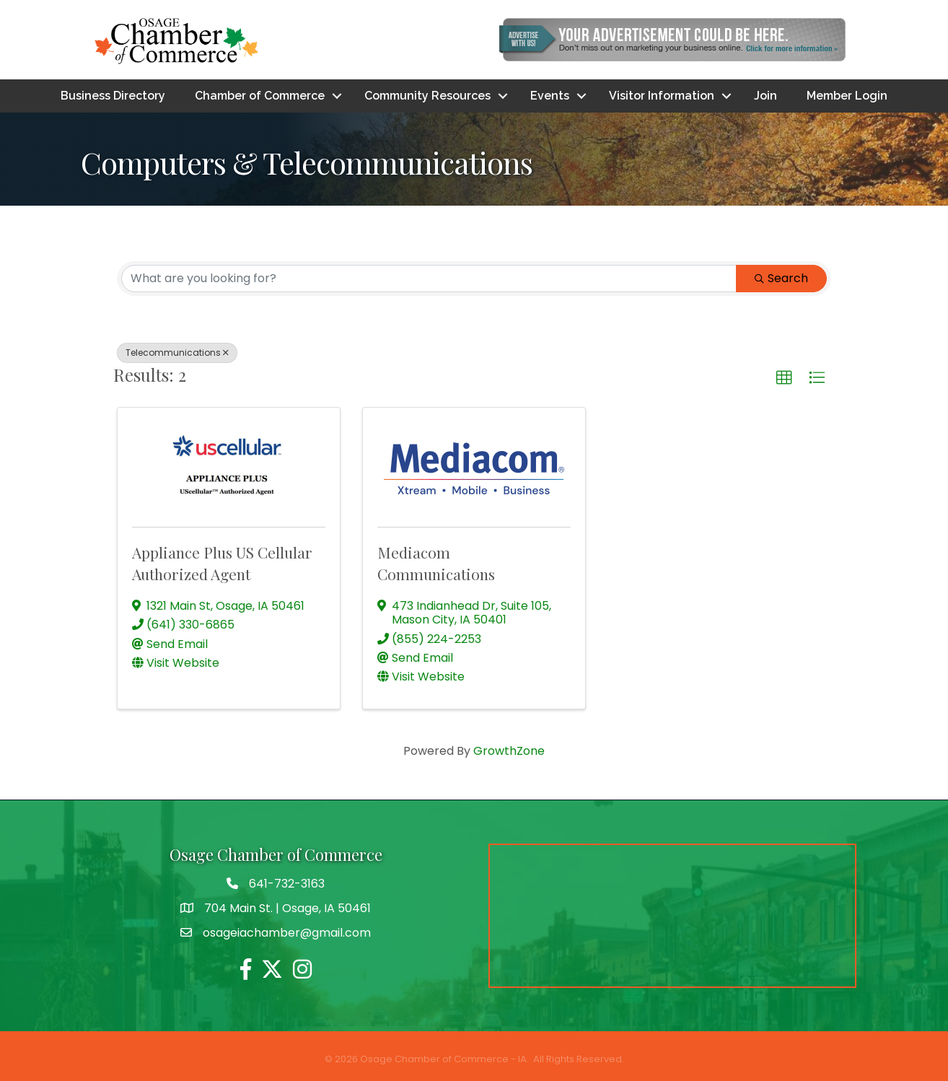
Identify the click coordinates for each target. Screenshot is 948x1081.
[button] (784, 378)
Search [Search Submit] (781, 278)
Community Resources (427, 95)
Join (765, 95)
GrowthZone (509, 751)
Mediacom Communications (436, 562)
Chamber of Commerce (260, 95)
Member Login (847, 95)
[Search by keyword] (429, 278)
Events (549, 95)
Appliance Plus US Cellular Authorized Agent (222, 562)
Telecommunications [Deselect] (177, 352)
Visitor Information (661, 95)
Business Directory (113, 95)
